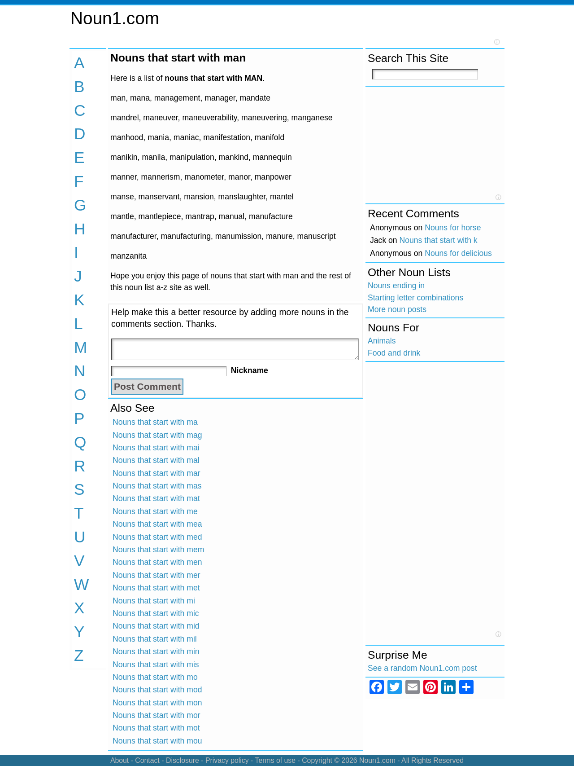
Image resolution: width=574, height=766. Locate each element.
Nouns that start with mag (157, 435)
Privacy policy (227, 760)
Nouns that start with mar (156, 473)
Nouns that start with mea (157, 523)
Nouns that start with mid (156, 625)
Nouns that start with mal (156, 460)
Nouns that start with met (156, 587)
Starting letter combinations (415, 297)
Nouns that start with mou (157, 740)
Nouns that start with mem (158, 549)
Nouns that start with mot (156, 727)
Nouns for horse (453, 227)
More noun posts (397, 309)
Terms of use (275, 760)
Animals (382, 340)
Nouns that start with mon (157, 702)
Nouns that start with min (156, 651)
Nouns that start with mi (154, 600)
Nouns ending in (396, 285)
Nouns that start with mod (157, 689)
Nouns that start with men (157, 562)
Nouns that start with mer (156, 575)
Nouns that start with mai (156, 447)
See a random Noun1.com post (422, 668)
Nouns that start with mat (156, 498)
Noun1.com (114, 18)
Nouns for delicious (458, 253)
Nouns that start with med (157, 537)
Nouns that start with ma (155, 422)
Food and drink (394, 352)
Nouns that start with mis (156, 664)
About (119, 760)
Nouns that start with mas (157, 485)
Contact (147, 760)
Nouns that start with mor (156, 715)
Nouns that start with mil (155, 638)
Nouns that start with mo (155, 677)
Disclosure (182, 760)
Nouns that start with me (155, 511)
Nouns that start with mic (156, 613)
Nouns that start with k (439, 240)
